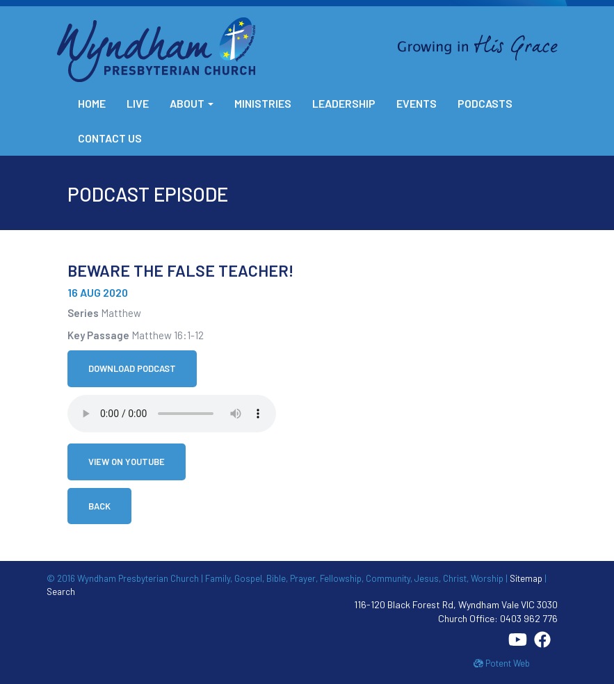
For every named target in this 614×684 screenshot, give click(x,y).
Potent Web (502, 663)
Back (99, 506)
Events (416, 103)
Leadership (343, 103)
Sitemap (526, 578)
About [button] (191, 103)
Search (61, 591)
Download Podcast (132, 368)
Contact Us (110, 138)
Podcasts (485, 103)
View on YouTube (126, 461)
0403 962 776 (529, 618)
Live (138, 103)
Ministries (262, 103)
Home (92, 103)
